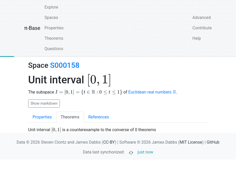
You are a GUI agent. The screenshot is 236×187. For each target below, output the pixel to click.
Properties (54, 27)
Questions (54, 48)
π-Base (32, 28)
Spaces (51, 17)
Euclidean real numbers (152, 92)
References (98, 117)
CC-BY (109, 142)
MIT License (191, 142)
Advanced (201, 17)
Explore (51, 7)
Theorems (54, 38)
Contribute (202, 27)
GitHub (213, 142)
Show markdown (44, 103)
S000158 (64, 65)
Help (196, 38)
